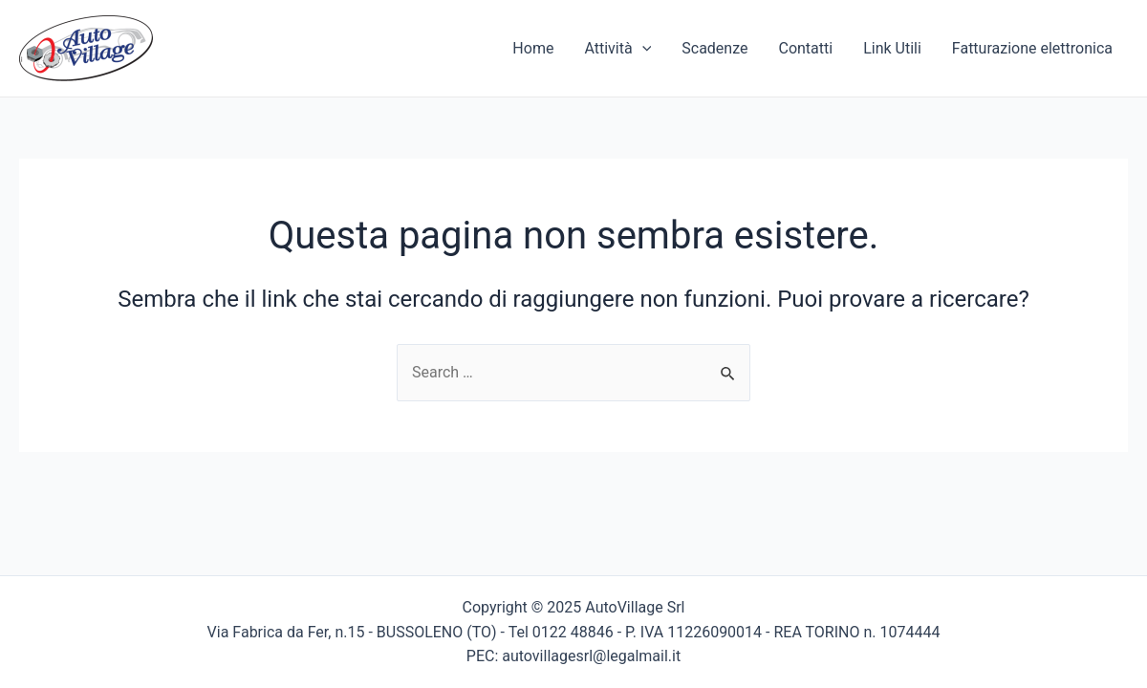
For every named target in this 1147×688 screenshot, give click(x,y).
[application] (642, 49)
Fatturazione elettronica (1032, 48)
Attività (617, 49)
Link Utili (892, 48)
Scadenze (714, 48)
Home (532, 48)
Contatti (805, 48)
